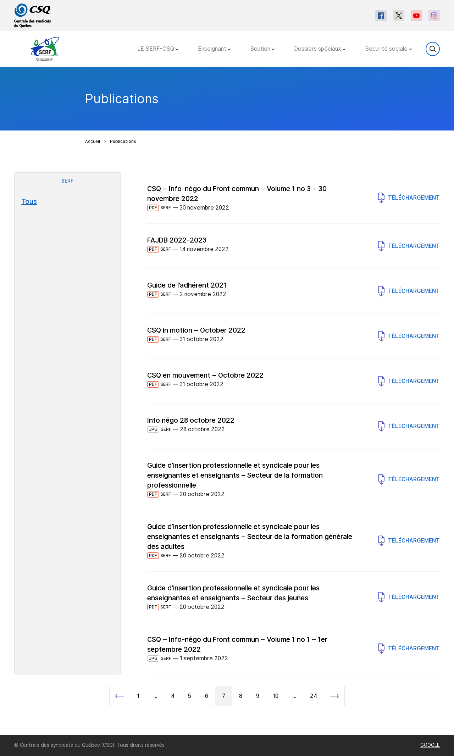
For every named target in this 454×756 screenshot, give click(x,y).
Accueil (92, 141)
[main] (227, 401)
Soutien (262, 48)
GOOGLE (430, 745)
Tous (29, 201)
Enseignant (214, 48)
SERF (67, 181)
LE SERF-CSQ (157, 48)
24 (313, 696)
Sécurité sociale (388, 48)
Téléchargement (409, 198)
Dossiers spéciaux (319, 48)
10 (275, 696)
